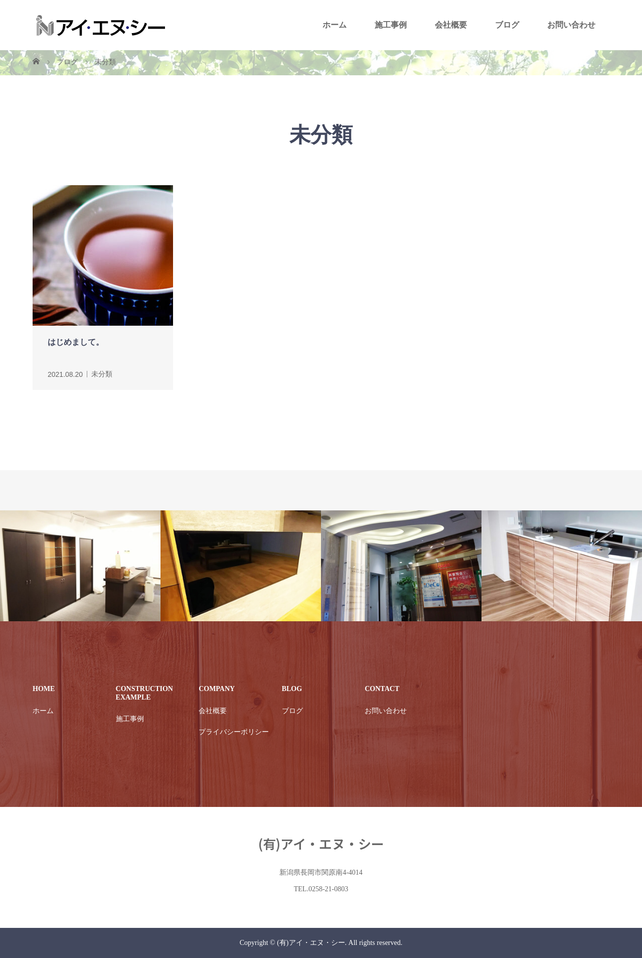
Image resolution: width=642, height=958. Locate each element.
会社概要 (451, 25)
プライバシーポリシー (234, 732)
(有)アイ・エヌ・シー (321, 843)
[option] (80, 566)
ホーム (335, 25)
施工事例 (391, 25)
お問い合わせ (571, 25)
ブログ (507, 25)
